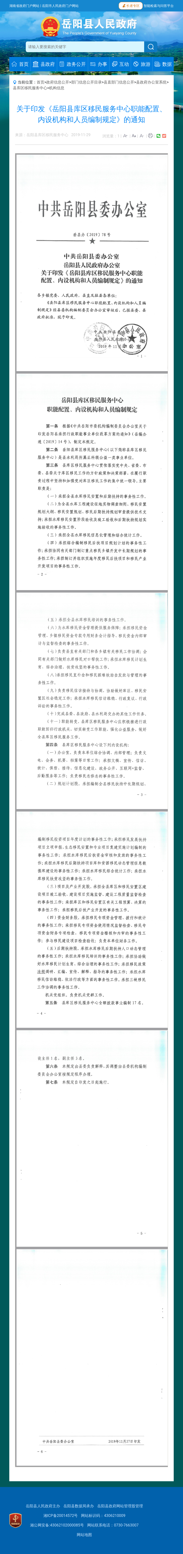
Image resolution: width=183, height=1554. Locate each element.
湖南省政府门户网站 (24, 6)
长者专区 (131, 5)
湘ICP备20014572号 (60, 1515)
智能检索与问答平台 (159, 6)
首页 (40, 82)
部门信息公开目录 (86, 82)
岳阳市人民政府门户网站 (60, 6)
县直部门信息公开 (119, 82)
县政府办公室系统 (151, 82)
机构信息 (56, 88)
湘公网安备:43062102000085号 (57, 1525)
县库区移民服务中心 (30, 88)
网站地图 (84, 1534)
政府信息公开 (57, 82)
